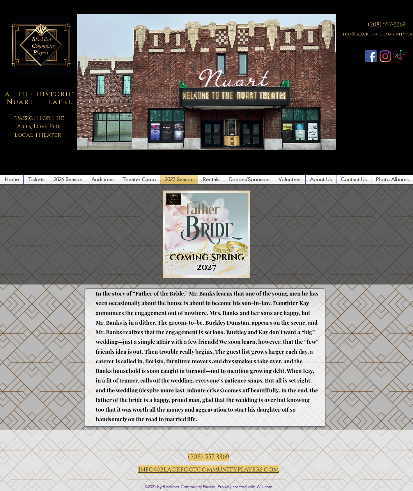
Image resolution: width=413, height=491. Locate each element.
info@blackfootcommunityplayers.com (208, 469)
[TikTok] (400, 56)
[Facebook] (371, 56)
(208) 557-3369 (387, 25)
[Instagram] (385, 56)
